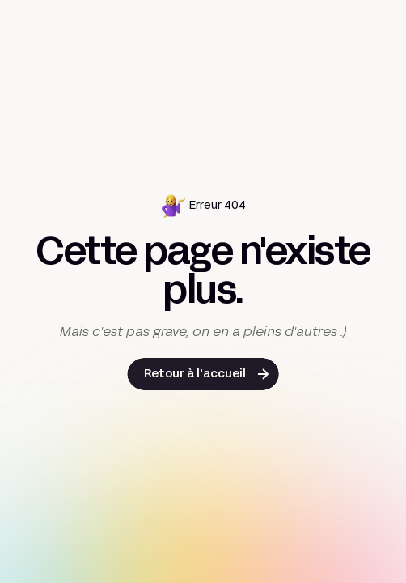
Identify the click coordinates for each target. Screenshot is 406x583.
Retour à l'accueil (195, 374)
